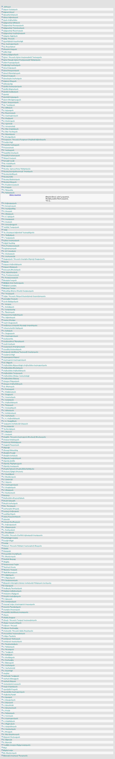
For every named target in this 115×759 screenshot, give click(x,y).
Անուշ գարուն (15, 195)
